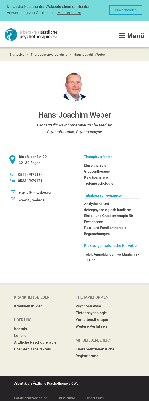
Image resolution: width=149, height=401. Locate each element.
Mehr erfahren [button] (69, 13)
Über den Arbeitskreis (32, 348)
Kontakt (20, 328)
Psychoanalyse (88, 305)
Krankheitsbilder (28, 305)
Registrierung (87, 355)
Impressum (95, 398)
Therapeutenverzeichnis (49, 54)
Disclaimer (67, 398)
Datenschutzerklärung (30, 398)
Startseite (16, 54)
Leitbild (20, 335)
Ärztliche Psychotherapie (35, 342)
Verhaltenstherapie (92, 319)
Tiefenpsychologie (91, 312)
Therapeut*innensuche (95, 348)
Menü (135, 35)
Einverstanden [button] (126, 10)
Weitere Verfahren (91, 326)
